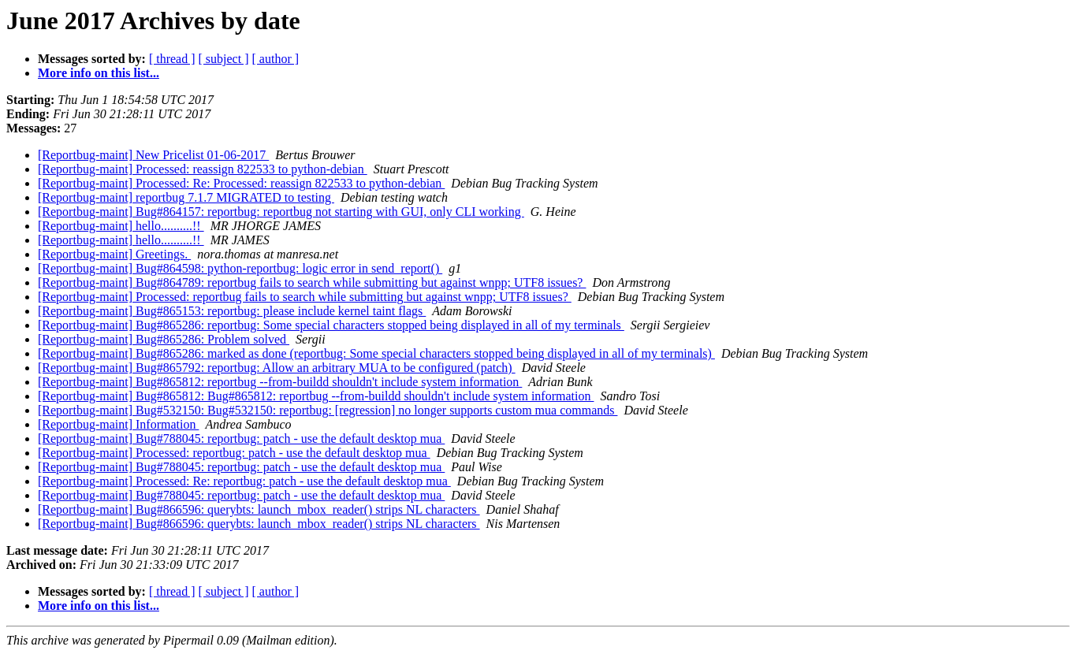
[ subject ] (224, 58)
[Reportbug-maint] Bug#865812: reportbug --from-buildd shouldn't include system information (280, 381)
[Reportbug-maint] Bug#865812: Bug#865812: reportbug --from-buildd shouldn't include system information (316, 396)
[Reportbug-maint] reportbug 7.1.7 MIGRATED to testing (186, 197)
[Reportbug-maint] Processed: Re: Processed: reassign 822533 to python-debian (241, 183)
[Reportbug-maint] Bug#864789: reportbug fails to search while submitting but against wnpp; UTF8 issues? (312, 282)
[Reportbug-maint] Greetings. (114, 254)
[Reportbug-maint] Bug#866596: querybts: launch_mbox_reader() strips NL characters (259, 509)
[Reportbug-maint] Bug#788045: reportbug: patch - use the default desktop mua (241, 438)
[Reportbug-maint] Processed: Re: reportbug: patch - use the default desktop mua (244, 481)
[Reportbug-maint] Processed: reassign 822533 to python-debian (202, 169)
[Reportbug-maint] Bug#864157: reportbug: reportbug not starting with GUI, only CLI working (281, 211)
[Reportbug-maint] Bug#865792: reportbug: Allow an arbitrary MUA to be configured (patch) (277, 367)
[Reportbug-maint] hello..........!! (121, 225)
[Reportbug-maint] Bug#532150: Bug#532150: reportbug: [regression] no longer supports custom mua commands (327, 410)
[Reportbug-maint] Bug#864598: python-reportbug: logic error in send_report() (240, 268)
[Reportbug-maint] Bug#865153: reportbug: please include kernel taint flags (232, 311)
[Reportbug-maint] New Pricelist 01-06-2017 (153, 155)
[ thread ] (172, 58)
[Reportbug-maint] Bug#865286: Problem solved (163, 339)
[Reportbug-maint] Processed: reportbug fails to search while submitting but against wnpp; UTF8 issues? (305, 296)
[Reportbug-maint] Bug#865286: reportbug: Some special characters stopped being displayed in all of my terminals (331, 325)
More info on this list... (98, 73)
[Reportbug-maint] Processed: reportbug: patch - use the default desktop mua (234, 452)
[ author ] (276, 58)
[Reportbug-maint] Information (118, 424)
